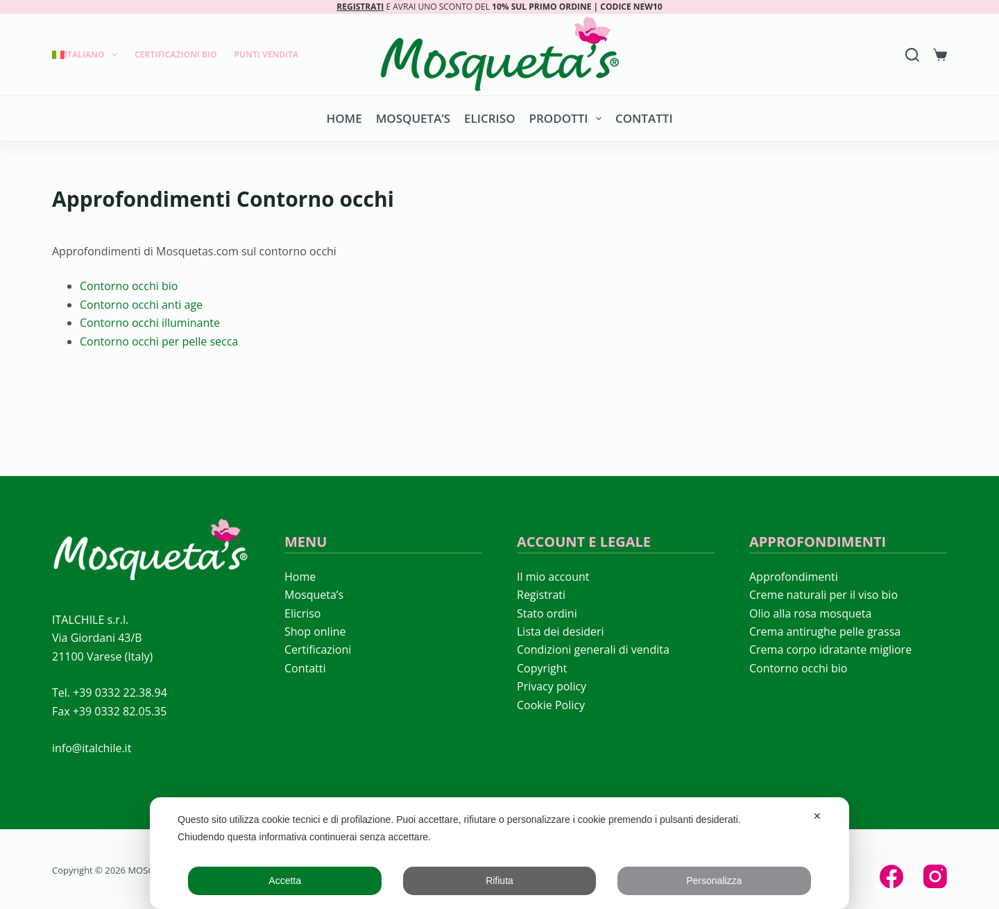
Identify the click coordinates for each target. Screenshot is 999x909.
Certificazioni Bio (176, 54)
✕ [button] (817, 816)
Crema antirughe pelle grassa (824, 631)
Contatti (644, 118)
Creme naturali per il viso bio (823, 594)
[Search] (912, 55)
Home (343, 118)
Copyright (542, 668)
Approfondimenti (793, 576)
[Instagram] (935, 876)
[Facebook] (891, 876)
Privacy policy (551, 686)
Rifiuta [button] (499, 880)
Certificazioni (317, 649)
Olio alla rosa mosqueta (810, 613)
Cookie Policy (551, 705)
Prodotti (568, 118)
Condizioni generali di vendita (593, 649)
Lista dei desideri (560, 631)
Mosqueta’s (413, 118)
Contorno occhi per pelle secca (159, 341)
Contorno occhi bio (129, 286)
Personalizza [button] (714, 880)
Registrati (541, 594)
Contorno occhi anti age (141, 304)
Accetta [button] (284, 880)
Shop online (314, 631)
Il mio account (553, 576)
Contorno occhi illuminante (150, 322)
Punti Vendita (266, 54)
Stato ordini (547, 613)
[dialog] (499, 853)
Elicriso (489, 118)
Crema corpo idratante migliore (830, 649)
